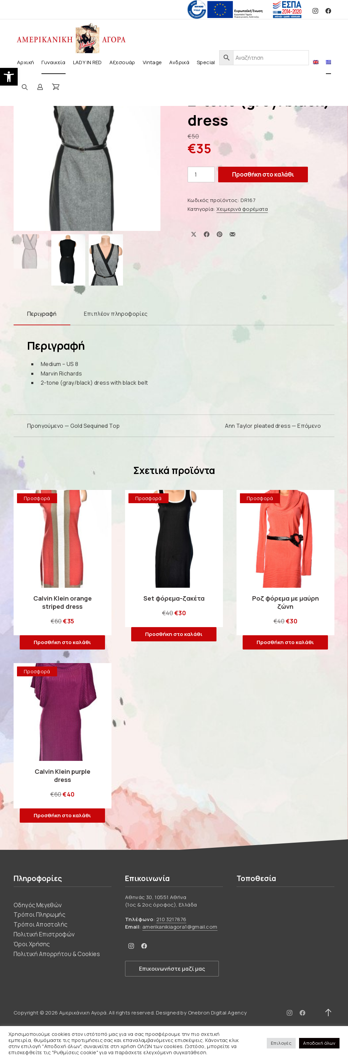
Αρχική (25, 62)
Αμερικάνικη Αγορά (83, 1012)
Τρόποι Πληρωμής (39, 914)
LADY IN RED (87, 62)
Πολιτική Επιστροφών (44, 934)
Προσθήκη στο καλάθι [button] (62, 642)
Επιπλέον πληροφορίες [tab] (116, 313)
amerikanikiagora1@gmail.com (180, 926)
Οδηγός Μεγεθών (38, 905)
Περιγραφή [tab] (42, 313)
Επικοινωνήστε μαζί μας (172, 968)
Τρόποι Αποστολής (40, 924)
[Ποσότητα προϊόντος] (201, 174)
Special (206, 62)
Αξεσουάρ (122, 62)
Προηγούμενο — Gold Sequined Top (73, 426)
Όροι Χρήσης (32, 944)
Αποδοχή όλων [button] (319, 1043)
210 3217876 (171, 919)
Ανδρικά (179, 62)
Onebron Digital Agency (217, 1012)
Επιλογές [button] (281, 1043)
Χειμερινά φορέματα (242, 209)
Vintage (152, 62)
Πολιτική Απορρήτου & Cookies (57, 954)
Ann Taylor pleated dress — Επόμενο (273, 426)
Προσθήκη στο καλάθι (263, 174)
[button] (9, 77)
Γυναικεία (53, 62)
